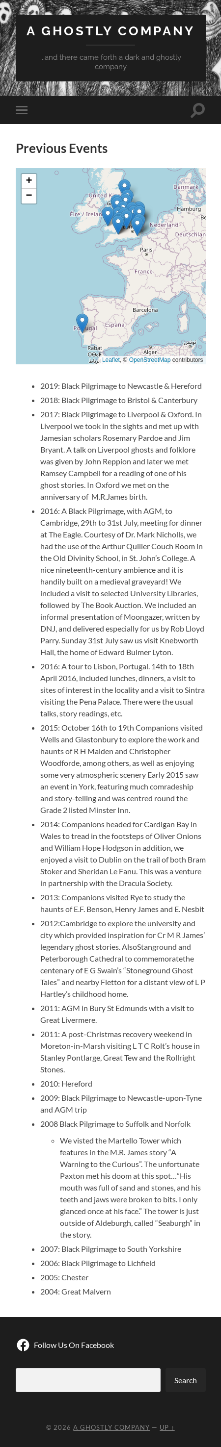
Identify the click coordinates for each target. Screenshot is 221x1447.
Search (185, 1380)
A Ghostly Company (111, 30)
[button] (126, 219)
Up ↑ (167, 1427)
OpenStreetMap (150, 359)
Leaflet (111, 359)
